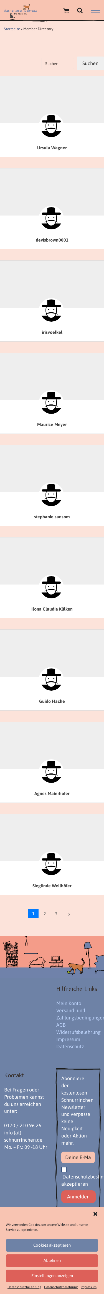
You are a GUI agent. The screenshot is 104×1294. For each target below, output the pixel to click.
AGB (61, 1025)
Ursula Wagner (52, 147)
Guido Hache (52, 701)
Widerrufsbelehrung (78, 1032)
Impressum (89, 1287)
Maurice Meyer (52, 424)
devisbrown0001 (52, 239)
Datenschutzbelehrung (24, 1287)
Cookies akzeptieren (52, 1245)
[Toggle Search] (80, 10)
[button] (95, 1214)
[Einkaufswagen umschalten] (66, 10)
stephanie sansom (52, 516)
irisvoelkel (52, 332)
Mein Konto (68, 1003)
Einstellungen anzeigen (52, 1275)
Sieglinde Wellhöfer (52, 885)
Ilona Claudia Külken (52, 608)
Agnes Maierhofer (52, 793)
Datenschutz (70, 1046)
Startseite (12, 29)
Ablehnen (52, 1260)
